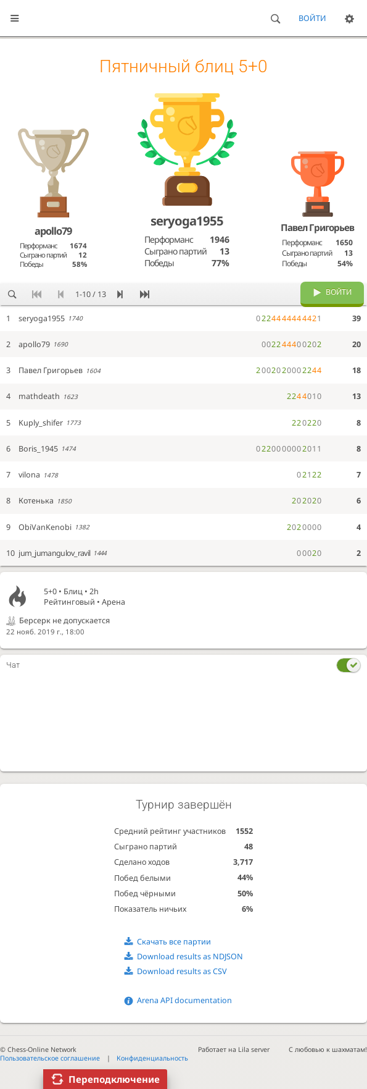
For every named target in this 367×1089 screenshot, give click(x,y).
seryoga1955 (187, 220)
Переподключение (114, 1079)
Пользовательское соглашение (50, 1058)
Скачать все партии (174, 941)
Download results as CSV (182, 971)
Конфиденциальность (152, 1058)
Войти (312, 18)
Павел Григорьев (317, 227)
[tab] (183, 665)
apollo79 (53, 231)
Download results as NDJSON (190, 956)
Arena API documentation (184, 1000)
